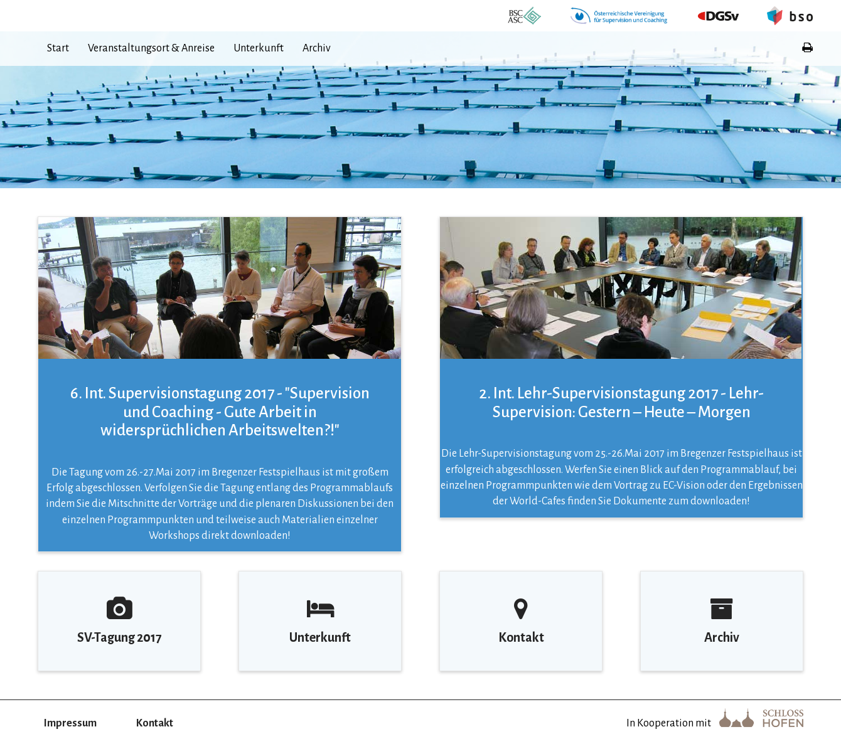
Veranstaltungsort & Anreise (151, 48)
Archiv (317, 48)
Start (58, 48)
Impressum (70, 723)
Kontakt (154, 723)
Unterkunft (258, 48)
